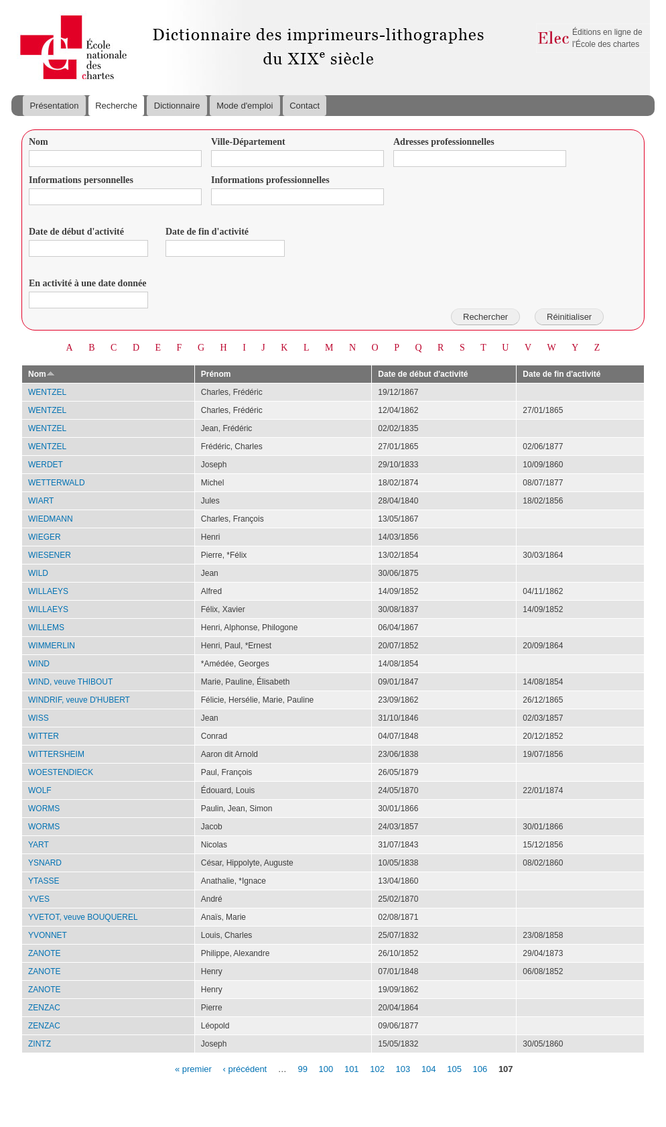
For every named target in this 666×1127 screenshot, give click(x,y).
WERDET (45, 464)
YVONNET (47, 935)
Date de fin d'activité (207, 232)
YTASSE (43, 881)
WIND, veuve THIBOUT (70, 682)
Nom (38, 142)
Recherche (116, 106)
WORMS (44, 808)
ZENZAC (44, 1007)
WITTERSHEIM (56, 754)
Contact (304, 106)
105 (454, 1068)
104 (428, 1068)
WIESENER (49, 555)
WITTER (43, 736)
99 (302, 1068)
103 (403, 1068)
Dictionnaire (177, 106)
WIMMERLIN (51, 645)
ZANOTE (44, 953)
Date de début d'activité (76, 232)
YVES (39, 899)
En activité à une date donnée (87, 283)
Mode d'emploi (244, 106)
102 (377, 1068)
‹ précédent (244, 1068)
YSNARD (45, 863)
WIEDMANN (50, 519)
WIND (39, 663)
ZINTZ (39, 1044)
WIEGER (44, 537)
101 (351, 1068)
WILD (38, 573)
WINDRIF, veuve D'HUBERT (79, 700)
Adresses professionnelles (443, 142)
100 (326, 1068)
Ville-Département (248, 142)
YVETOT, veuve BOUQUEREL (83, 917)
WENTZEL (47, 392)
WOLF (40, 790)
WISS (38, 718)
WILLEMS (46, 627)
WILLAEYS (48, 591)
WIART (41, 501)
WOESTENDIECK (60, 772)
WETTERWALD (56, 482)
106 (480, 1068)
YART (38, 844)
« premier (193, 1068)
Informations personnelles (81, 180)
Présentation (53, 106)
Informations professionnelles (270, 180)
